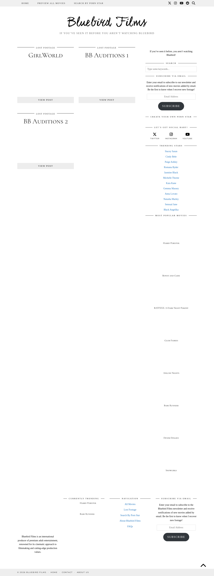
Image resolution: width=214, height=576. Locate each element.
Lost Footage (45, 48)
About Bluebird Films (130, 521)
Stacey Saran (171, 151)
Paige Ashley (171, 162)
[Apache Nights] (171, 363)
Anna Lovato (171, 194)
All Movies (130, 504)
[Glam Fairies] (171, 331)
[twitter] (154, 136)
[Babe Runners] (171, 396)
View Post (45, 100)
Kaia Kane (171, 183)
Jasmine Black (171, 172)
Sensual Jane (171, 204)
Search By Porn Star (88, 3)
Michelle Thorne (171, 178)
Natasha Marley (171, 199)
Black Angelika (171, 209)
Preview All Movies (51, 3)
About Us (83, 572)
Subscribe (171, 106)
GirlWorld (45, 55)
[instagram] (171, 136)
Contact (67, 572)
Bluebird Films (107, 23)
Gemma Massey (171, 188)
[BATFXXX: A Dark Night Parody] (171, 298)
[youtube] (187, 136)
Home (25, 3)
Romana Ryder (171, 167)
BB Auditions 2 (45, 121)
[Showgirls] (171, 461)
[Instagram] (175, 3)
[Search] (194, 3)
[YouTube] (182, 3)
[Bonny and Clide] (171, 266)
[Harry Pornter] (171, 233)
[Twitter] (170, 3)
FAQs (130, 526)
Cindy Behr (171, 156)
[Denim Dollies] (171, 428)
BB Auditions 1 (107, 55)
